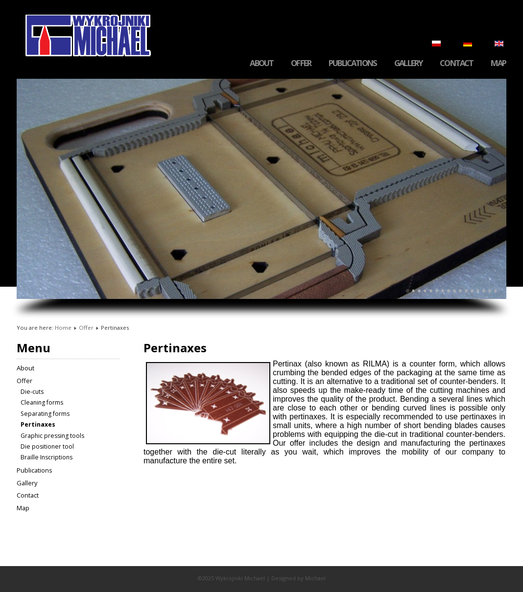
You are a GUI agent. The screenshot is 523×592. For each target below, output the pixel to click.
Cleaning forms (42, 402)
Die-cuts (32, 391)
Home (63, 327)
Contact (456, 63)
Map (498, 63)
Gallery (408, 63)
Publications (353, 63)
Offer (301, 63)
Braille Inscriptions (46, 457)
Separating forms (45, 414)
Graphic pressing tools (52, 436)
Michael (315, 578)
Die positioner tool (47, 446)
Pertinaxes (38, 424)
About (261, 63)
